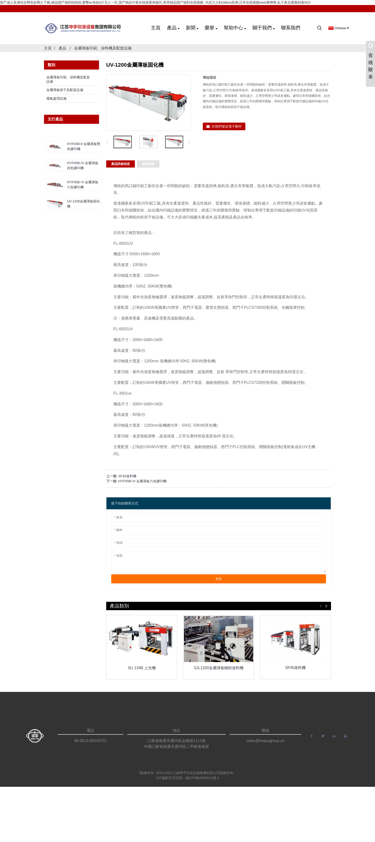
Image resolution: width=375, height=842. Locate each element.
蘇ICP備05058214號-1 (202, 780)
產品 (173, 27)
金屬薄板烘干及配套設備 (64, 90)
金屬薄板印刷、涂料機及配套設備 (103, 48)
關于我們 (264, 27)
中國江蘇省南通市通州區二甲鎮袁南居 (176, 754)
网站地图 (318, 834)
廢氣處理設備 (56, 98)
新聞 (192, 27)
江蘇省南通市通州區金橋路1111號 (176, 748)
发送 (218, 579)
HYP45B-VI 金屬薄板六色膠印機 (142, 481)
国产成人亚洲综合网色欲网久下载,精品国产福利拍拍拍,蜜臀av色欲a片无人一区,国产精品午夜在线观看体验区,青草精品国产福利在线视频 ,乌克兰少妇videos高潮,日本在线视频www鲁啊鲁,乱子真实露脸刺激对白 (155, 2)
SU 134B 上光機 (141, 668)
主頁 (155, 27)
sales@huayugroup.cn (265, 748)
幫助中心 (235, 27)
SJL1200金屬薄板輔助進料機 (218, 668)
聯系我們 (290, 27)
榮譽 (211, 27)
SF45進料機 (127, 476)
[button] (189, 142)
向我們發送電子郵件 (227, 126)
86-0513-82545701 (90, 748)
